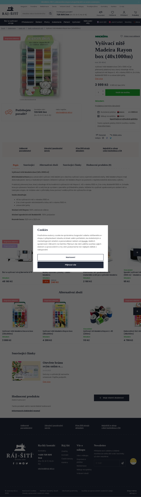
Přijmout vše (70, 265)
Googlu (84, 241)
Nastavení (70, 257)
